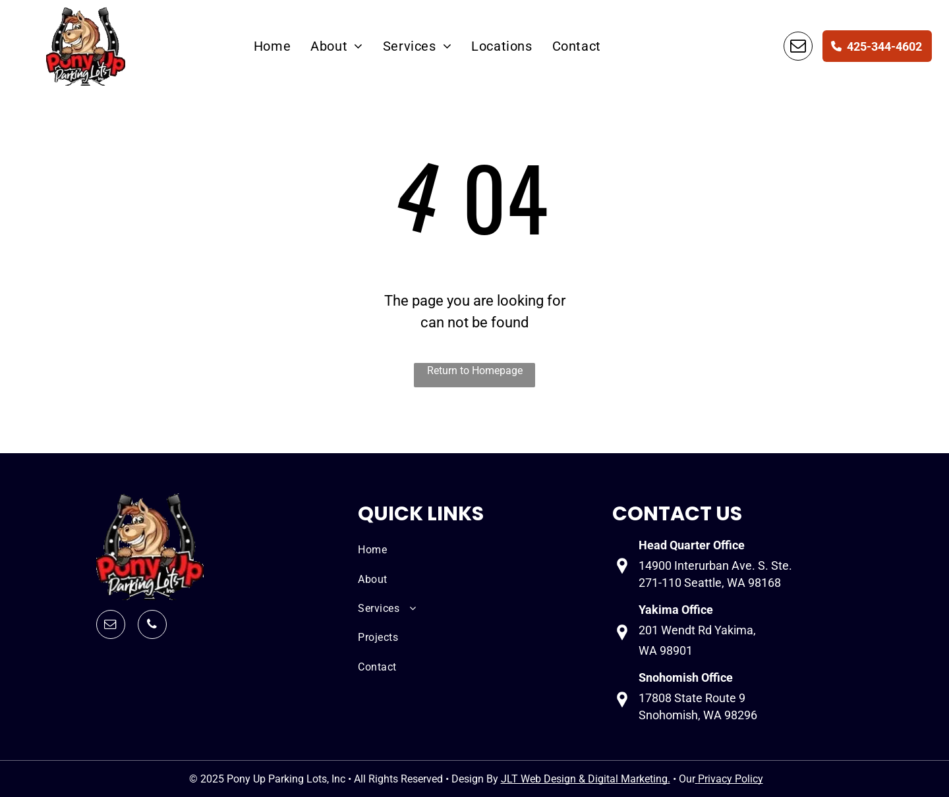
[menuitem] (272, 46)
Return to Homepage (475, 370)
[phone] (152, 624)
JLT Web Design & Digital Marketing (584, 779)
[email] (798, 46)
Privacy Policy (730, 779)
